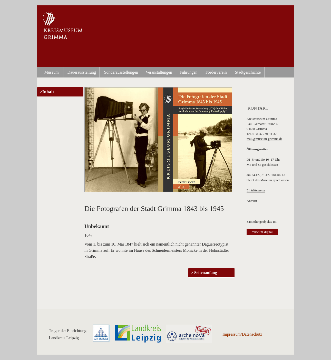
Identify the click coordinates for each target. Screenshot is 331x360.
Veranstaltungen (159, 72)
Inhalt (48, 92)
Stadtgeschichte (248, 72)
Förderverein (216, 72)
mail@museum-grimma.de (264, 139)
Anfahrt (252, 201)
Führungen (188, 72)
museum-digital (262, 232)
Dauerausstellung (81, 72)
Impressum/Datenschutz (242, 334)
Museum (51, 72)
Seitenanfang (205, 272)
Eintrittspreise (256, 190)
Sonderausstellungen (121, 72)
